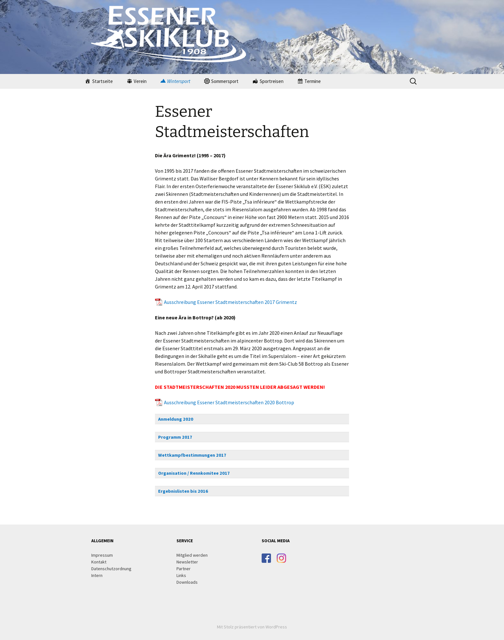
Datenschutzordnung (111, 568)
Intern (97, 575)
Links (181, 575)
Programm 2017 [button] (175, 437)
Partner (183, 568)
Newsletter (187, 562)
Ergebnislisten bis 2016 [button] (183, 491)
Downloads (187, 582)
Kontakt (98, 562)
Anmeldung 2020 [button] (175, 419)
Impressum (102, 555)
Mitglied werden (192, 555)
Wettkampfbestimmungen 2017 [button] (192, 455)
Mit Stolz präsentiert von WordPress (252, 627)
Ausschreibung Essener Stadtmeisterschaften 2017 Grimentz (230, 302)
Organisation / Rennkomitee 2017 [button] (194, 473)
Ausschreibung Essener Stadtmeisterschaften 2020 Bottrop (229, 402)
